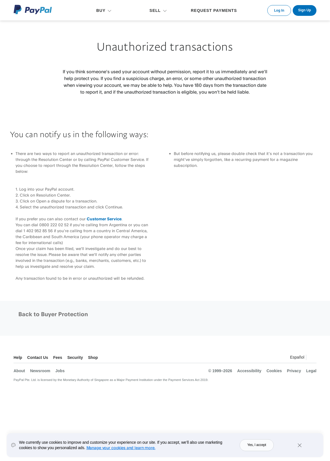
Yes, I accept (256, 447)
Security (75, 357)
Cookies (274, 371)
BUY (101, 10)
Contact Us (37, 357)
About (19, 371)
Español (297, 357)
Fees (57, 357)
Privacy (294, 371)
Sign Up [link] (304, 10)
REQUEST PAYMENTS (214, 10)
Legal (311, 371)
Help (18, 357)
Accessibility (249, 371)
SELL (155, 10)
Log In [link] (279, 10)
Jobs (60, 371)
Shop (93, 357)
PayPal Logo (33, 9)
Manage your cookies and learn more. (120, 450)
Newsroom (40, 371)
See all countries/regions (311, 358)
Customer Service (104, 218)
